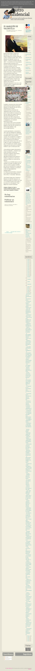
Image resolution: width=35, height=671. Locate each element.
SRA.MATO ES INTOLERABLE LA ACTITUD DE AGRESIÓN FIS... (28, 528)
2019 (28, 268)
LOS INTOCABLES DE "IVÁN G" (28, 365)
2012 (28, 638)
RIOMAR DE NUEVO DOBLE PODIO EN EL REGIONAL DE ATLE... (28, 343)
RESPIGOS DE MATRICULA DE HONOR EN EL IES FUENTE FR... (28, 625)
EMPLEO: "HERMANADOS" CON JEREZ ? (29, 609)
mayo (28, 290)
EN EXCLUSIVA (28, 54)
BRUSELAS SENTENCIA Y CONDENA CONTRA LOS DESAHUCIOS (28, 453)
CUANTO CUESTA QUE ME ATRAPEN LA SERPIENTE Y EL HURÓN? (28, 330)
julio (28, 287)
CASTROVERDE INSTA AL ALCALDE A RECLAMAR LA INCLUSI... (28, 446)
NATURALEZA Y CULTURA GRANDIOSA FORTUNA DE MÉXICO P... (28, 515)
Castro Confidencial (17, 12)
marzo (28, 292)
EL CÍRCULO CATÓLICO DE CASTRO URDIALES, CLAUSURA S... (28, 403)
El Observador (28, 59)
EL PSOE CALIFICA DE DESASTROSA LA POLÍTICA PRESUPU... (28, 375)
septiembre (29, 284)
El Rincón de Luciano (14, 30)
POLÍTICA (27, 70)
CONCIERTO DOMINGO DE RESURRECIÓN (28, 324)
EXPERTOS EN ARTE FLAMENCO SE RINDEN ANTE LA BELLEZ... (29, 320)
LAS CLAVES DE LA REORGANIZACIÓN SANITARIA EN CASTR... (28, 604)
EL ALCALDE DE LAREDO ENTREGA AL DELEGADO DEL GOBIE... (28, 544)
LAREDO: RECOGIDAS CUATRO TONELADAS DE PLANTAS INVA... (29, 595)
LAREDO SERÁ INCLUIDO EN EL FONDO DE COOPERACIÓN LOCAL (29, 470)
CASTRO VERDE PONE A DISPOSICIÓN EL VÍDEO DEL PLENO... (28, 497)
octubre (28, 281)
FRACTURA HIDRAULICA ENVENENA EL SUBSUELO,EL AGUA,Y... (28, 311)
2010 (28, 640)
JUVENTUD (28, 62)
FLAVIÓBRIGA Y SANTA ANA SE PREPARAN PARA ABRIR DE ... (28, 426)
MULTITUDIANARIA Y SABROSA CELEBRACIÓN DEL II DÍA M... (28, 522)
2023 (28, 263)
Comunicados (28, 47)
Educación (27, 57)
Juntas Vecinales (29, 64)
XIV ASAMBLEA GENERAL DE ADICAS (28, 420)
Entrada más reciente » (16, 231)
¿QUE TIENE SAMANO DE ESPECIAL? (28, 492)
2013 (28, 275)
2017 (28, 270)
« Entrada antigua (8, 232)
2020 (28, 266)
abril (28, 291)
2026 (28, 259)
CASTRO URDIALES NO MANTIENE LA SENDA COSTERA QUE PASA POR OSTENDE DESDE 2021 (29, 230)
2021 (28, 265)
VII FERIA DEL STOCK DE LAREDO (28, 302)
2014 (28, 274)
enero (28, 637)
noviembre (29, 279)
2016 (28, 271)
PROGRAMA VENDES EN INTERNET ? (28, 434)
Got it (21, 7)
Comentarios (7, 659)
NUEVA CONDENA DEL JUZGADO (28, 620)
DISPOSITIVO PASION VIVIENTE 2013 (28, 306)
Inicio (7, 231)
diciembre (29, 276)
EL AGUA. (28, 473)
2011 (28, 639)
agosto (28, 286)
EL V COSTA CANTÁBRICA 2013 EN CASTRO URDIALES (28, 482)
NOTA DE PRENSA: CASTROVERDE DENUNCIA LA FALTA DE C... (28, 360)
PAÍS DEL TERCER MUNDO (27, 430)
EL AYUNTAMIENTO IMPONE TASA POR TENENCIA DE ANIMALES (29, 354)
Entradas (6, 657)
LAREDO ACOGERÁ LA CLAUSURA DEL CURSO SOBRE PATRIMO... (28, 563)
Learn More (16, 7)
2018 (28, 269)
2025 (28, 260)
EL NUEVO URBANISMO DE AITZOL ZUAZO (28, 408)
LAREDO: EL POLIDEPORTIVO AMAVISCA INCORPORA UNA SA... (28, 582)
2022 (28, 264)
